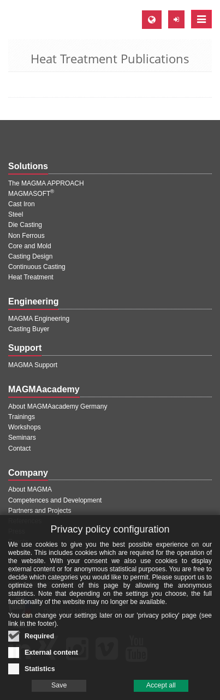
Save (59, 686)
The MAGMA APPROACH (46, 183)
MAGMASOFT (31, 194)
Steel (15, 214)
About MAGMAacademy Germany (57, 406)
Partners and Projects (39, 510)
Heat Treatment (30, 277)
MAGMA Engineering (38, 318)
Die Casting (25, 225)
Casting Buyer (28, 329)
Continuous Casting (37, 267)
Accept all (161, 686)
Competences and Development (55, 500)
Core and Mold (29, 246)
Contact (19, 448)
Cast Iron (21, 204)
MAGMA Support (32, 365)
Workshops (24, 427)
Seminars (22, 437)
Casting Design (30, 256)
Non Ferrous (26, 236)
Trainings (21, 417)
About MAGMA (30, 489)
